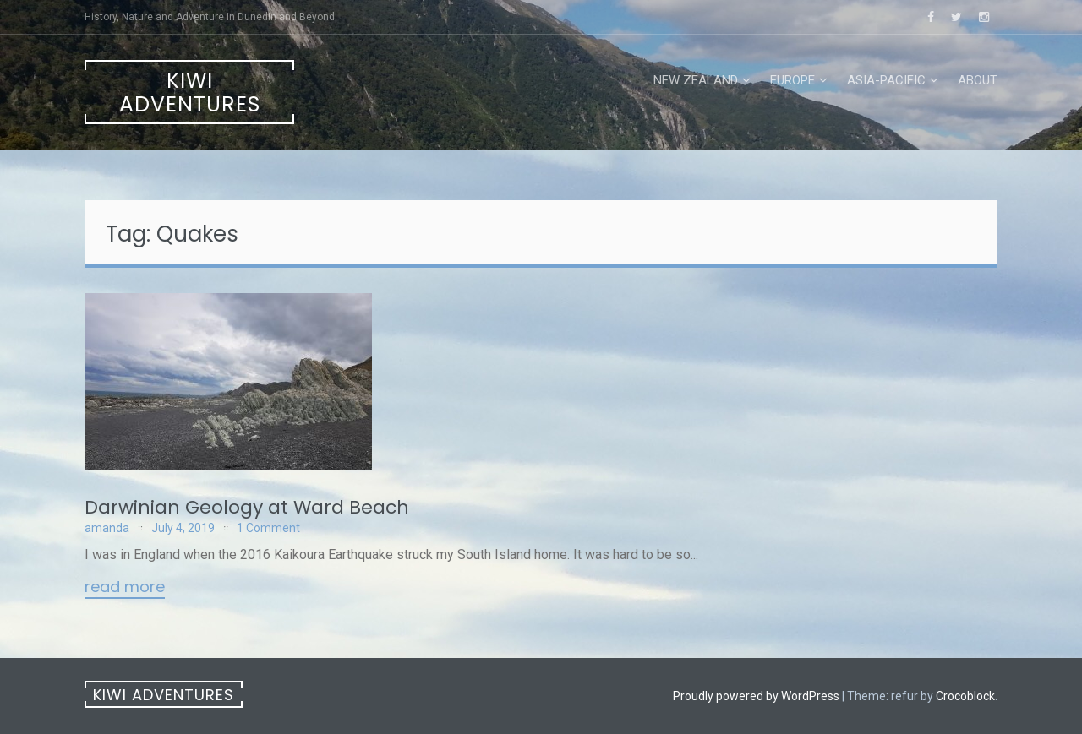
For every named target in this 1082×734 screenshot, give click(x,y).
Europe (792, 80)
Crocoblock (965, 696)
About (977, 80)
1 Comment (268, 528)
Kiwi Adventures (189, 92)
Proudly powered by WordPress (756, 696)
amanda (107, 528)
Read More (125, 588)
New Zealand (695, 80)
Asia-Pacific (886, 80)
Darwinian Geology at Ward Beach (247, 507)
